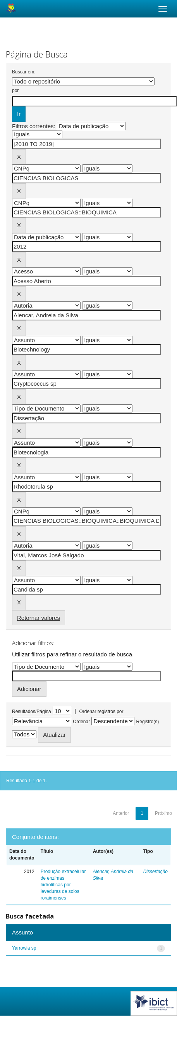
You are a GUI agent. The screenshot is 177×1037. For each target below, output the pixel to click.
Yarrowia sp (24, 948)
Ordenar (81, 721)
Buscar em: (24, 72)
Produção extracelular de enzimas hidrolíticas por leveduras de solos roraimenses (63, 885)
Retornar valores (38, 617)
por (15, 90)
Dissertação (155, 871)
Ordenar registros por (101, 711)
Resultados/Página (31, 711)
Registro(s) (147, 721)
